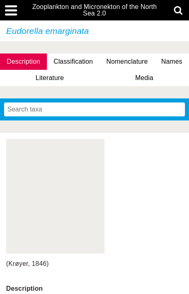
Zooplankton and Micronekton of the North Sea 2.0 (94, 10)
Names (171, 61)
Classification (73, 61)
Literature (50, 77)
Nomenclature (127, 61)
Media (144, 77)
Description (23, 61)
